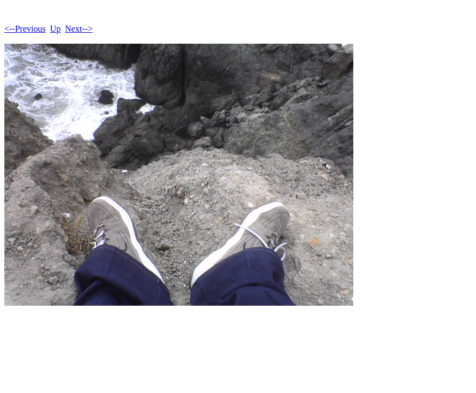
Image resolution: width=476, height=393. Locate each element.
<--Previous (25, 28)
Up (55, 28)
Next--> (79, 28)
